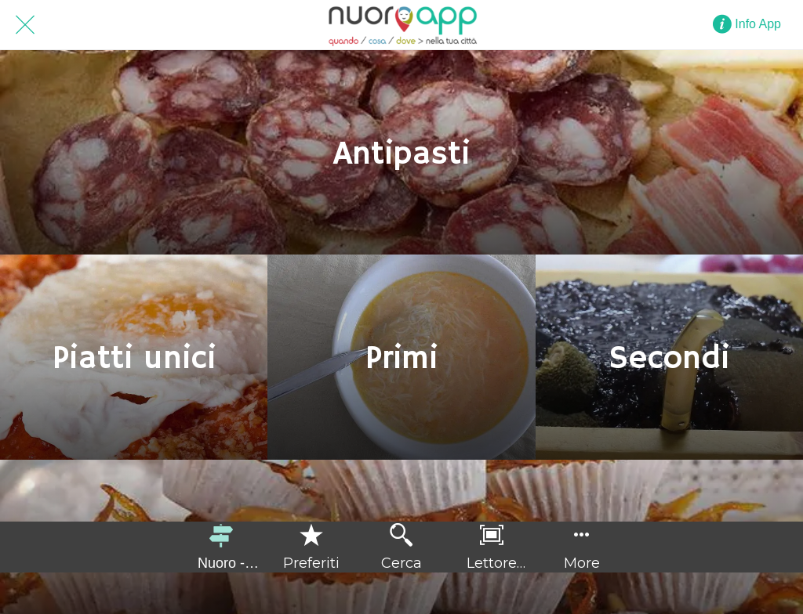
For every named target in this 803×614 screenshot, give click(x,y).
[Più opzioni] (582, 547)
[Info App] (755, 24)
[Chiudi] (25, 25)
